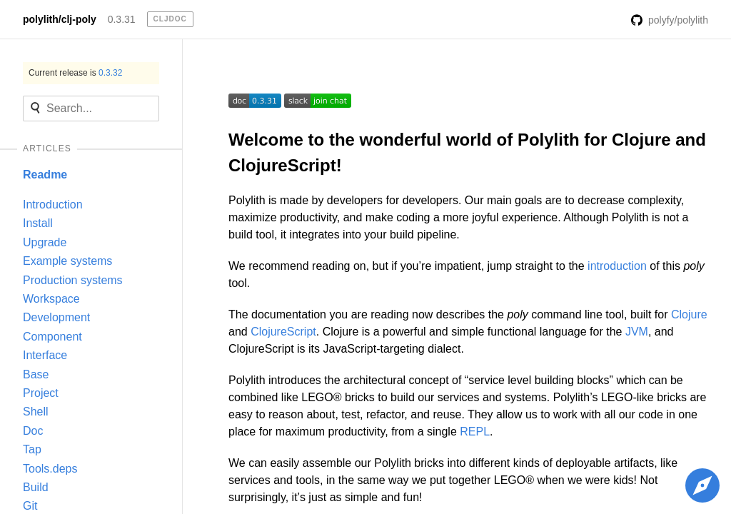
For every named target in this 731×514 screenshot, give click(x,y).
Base (36, 374)
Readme (45, 174)
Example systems (67, 261)
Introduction (53, 204)
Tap (32, 449)
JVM (636, 332)
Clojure (689, 314)
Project (41, 393)
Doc (33, 431)
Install (38, 223)
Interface (45, 355)
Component (52, 337)
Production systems (73, 280)
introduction (617, 266)
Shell (36, 411)
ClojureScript (283, 332)
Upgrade (44, 242)
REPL (475, 431)
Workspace (51, 299)
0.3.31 (122, 19)
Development (56, 317)
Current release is (75, 73)
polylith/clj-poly (59, 19)
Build (36, 487)
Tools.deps (50, 469)
